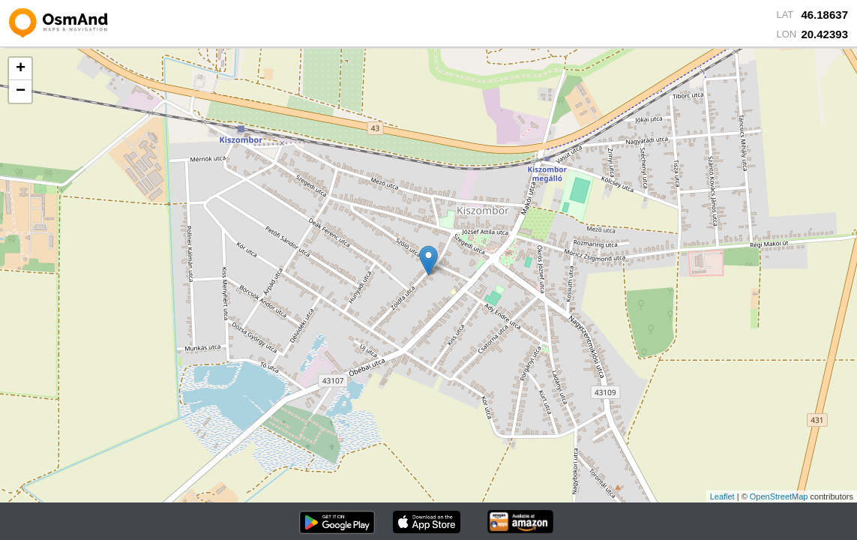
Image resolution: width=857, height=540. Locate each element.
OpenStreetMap (779, 496)
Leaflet (722, 496)
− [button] (20, 91)
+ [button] (20, 69)
